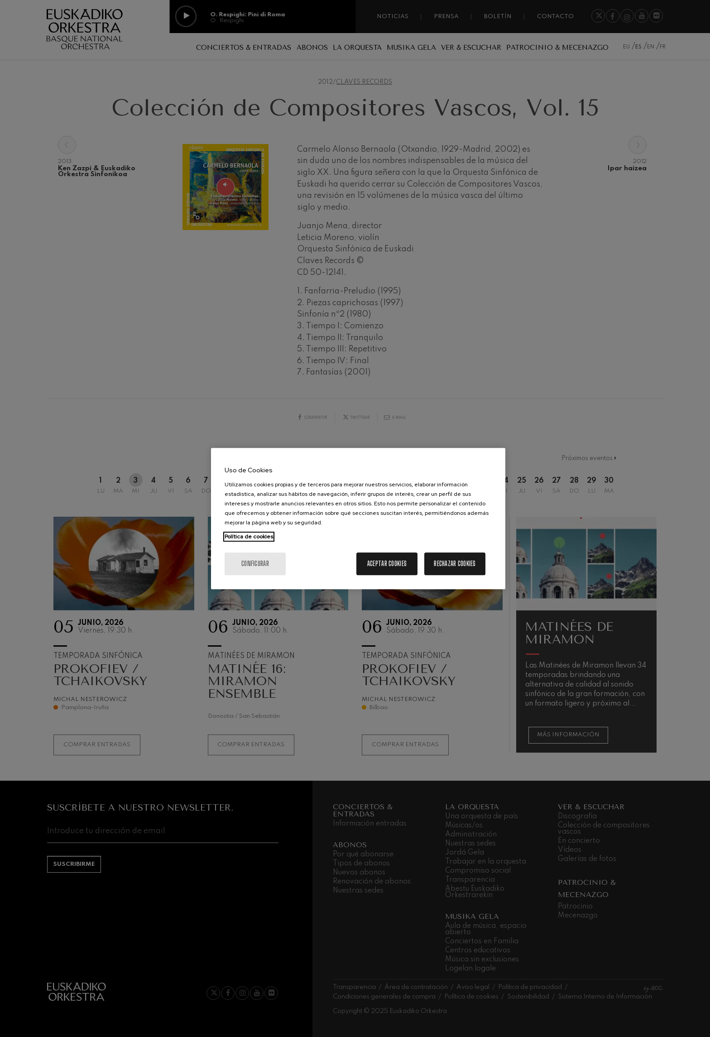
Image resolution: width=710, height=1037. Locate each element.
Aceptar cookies (387, 563)
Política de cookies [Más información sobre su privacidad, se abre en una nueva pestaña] (249, 536)
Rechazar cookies (454, 563)
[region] (358, 518)
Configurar (255, 563)
